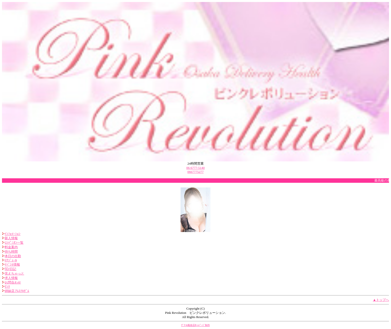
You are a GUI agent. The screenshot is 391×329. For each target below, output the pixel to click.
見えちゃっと (14, 273)
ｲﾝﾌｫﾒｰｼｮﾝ (12, 234)
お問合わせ (13, 282)
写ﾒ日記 (10, 269)
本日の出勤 (13, 256)
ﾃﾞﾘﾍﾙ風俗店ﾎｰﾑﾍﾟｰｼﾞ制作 (195, 325)
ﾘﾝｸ (7, 286)
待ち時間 (11, 251)
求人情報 (11, 278)
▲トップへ (381, 300)
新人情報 (11, 238)
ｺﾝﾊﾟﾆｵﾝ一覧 (14, 242)
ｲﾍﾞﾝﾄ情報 (12, 264)
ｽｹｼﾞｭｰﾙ (11, 260)
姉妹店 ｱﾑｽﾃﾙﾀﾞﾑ (17, 291)
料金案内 (11, 247)
